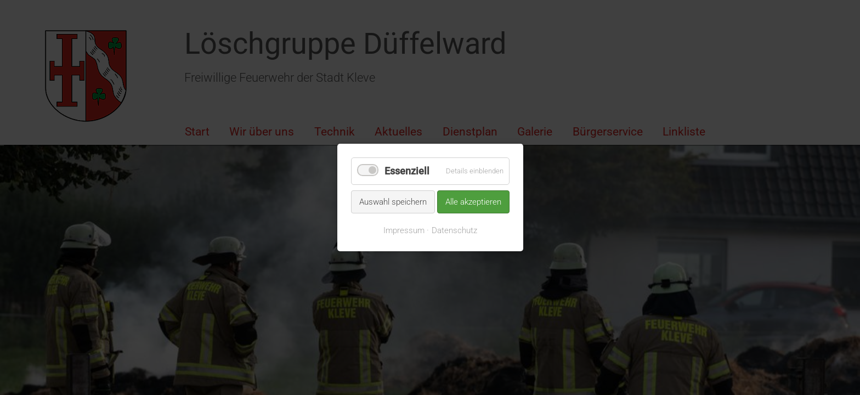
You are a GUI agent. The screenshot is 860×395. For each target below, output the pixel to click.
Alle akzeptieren (473, 201)
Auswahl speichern (393, 201)
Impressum (404, 230)
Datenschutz (454, 230)
